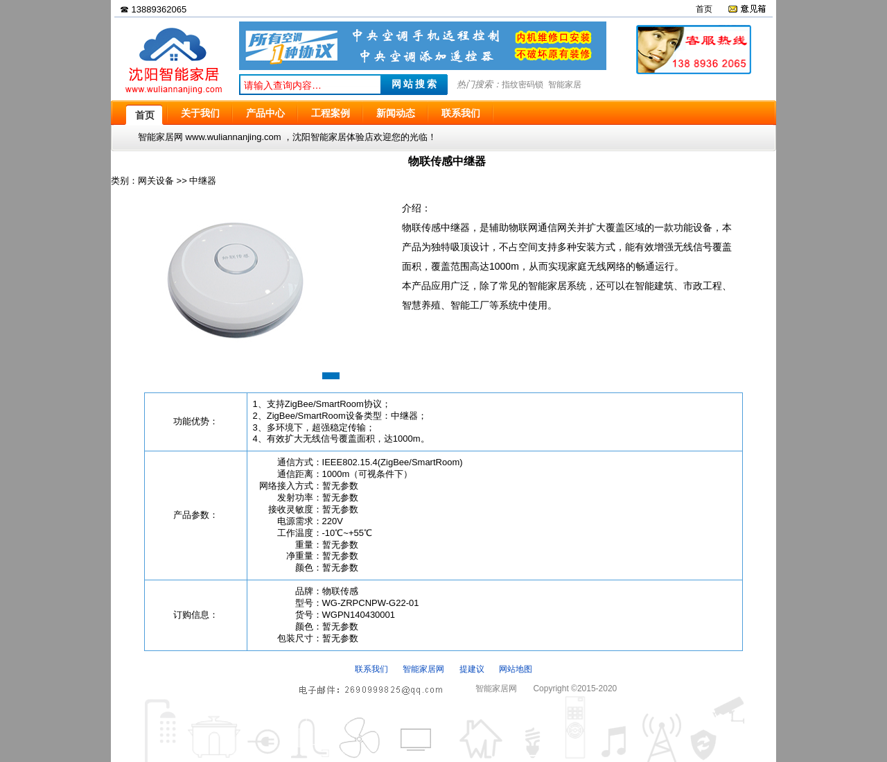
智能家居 (564, 84)
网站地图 (515, 669)
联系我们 (371, 669)
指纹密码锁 (522, 84)
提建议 (471, 669)
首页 (704, 9)
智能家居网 (423, 669)
